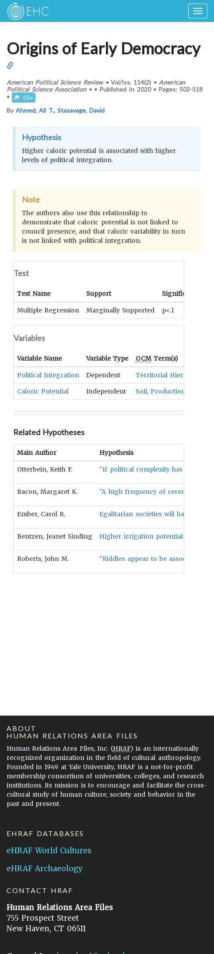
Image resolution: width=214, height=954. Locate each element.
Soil (141, 391)
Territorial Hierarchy (168, 375)
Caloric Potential (43, 391)
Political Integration (48, 375)
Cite (23, 97)
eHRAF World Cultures (49, 850)
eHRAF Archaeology (45, 868)
